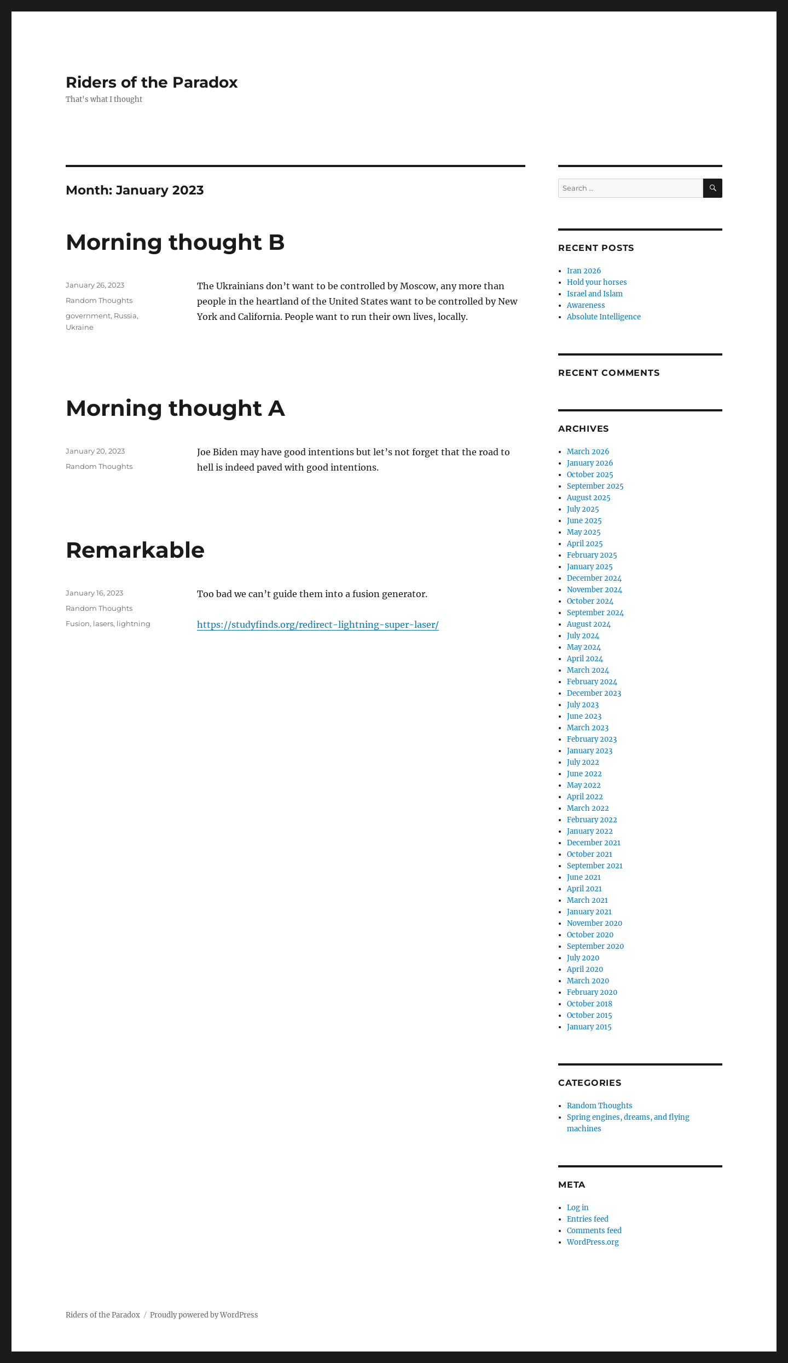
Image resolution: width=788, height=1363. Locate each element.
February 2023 (592, 739)
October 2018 (589, 1004)
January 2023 (589, 750)
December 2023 (594, 693)
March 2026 (588, 451)
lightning (133, 623)
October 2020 (590, 935)
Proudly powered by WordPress (204, 1315)
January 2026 (590, 463)
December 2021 (594, 842)
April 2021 (584, 889)
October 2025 (590, 474)
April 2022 (585, 796)
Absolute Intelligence (604, 317)
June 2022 (584, 773)
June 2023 (584, 716)
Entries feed (588, 1219)
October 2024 (590, 601)
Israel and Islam (595, 294)
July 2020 (583, 958)
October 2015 (589, 1015)
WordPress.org (593, 1242)
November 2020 (594, 923)
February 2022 (592, 819)
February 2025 (592, 555)
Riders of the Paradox (152, 82)
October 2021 (589, 854)
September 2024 (595, 612)
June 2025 (584, 520)
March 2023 (588, 727)
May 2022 (584, 785)
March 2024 (588, 670)
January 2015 (589, 1027)
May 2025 (584, 532)
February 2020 (592, 992)
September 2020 (595, 946)
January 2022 (590, 831)
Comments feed (594, 1230)
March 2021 (587, 900)
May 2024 (584, 647)
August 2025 (589, 497)
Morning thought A (175, 407)
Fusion (78, 623)
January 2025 (590, 566)
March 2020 (588, 981)
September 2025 (595, 486)
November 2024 (594, 589)
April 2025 (585, 543)
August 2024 (589, 624)
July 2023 (583, 704)
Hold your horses (597, 282)
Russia (125, 315)
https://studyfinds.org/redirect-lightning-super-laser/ (318, 624)
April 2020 (585, 969)
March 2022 (588, 808)
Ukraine (80, 327)
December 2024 (594, 578)
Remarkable (135, 549)
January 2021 (589, 912)
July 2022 (583, 762)
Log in (578, 1207)
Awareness (586, 305)
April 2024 (585, 658)
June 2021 (584, 877)
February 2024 (592, 681)
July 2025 (583, 509)
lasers (103, 623)
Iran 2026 (584, 271)
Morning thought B (175, 241)
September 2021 (595, 866)
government (88, 315)
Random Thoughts (99, 300)
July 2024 (583, 635)
